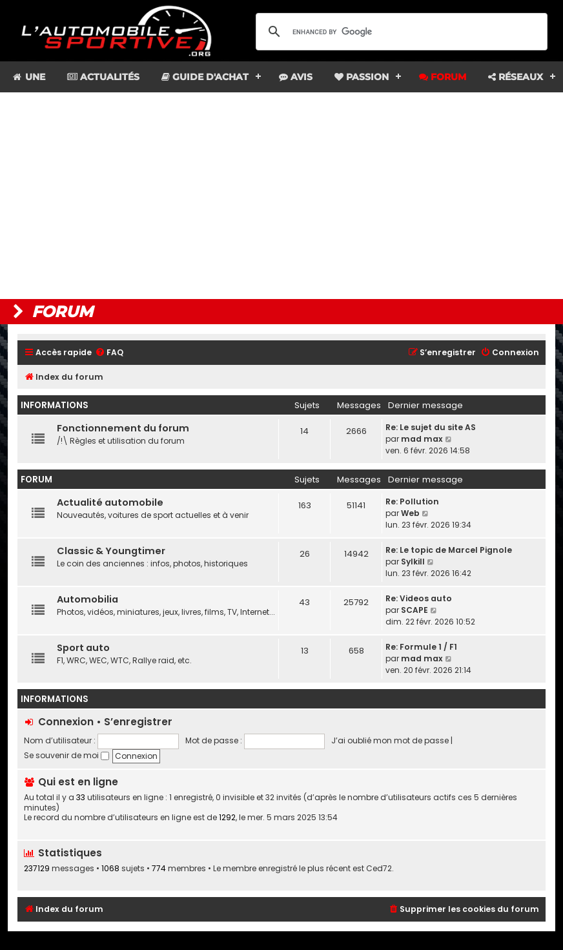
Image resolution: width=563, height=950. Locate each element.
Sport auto (83, 647)
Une (28, 77)
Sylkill (413, 561)
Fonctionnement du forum (123, 428)
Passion (361, 77)
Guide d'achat (205, 77)
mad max (422, 438)
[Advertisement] (281, 195)
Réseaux (515, 77)
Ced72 (379, 868)
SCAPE (414, 609)
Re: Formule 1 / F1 (421, 646)
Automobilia (87, 599)
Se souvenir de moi (66, 755)
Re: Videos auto (418, 598)
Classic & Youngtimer (111, 550)
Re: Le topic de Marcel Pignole (448, 549)
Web (410, 513)
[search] (399, 31)
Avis (295, 77)
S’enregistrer (138, 721)
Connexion (66, 721)
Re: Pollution (412, 501)
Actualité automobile (110, 502)
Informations (54, 405)
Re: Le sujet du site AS (430, 427)
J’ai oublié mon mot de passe (390, 740)
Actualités (103, 77)
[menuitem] (109, 353)
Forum (442, 77)
